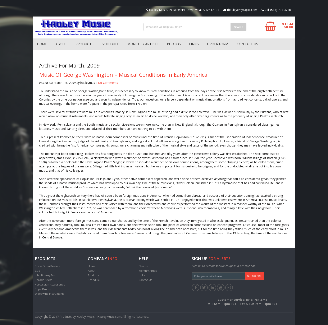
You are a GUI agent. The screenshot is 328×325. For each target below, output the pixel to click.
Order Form (217, 44)
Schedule (110, 44)
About (61, 44)
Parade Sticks (43, 280)
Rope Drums (43, 289)
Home (42, 44)
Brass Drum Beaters (47, 266)
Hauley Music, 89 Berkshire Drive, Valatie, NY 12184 (182, 10)
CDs (37, 271)
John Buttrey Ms (45, 275)
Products (85, 44)
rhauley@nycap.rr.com (240, 10)
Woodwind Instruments (49, 294)
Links (194, 44)
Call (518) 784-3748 (276, 10)
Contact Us (247, 44)
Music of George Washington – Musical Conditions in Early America (123, 74)
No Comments (108, 83)
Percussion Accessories (50, 284)
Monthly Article (143, 44)
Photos (174, 44)
